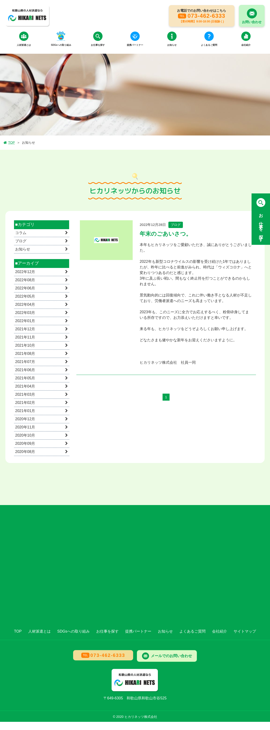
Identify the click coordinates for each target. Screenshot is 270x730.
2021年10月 (25, 346)
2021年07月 (25, 362)
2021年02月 (25, 403)
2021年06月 (25, 370)
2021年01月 (25, 411)
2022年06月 (25, 288)
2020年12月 (25, 419)
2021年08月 (25, 354)
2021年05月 (25, 378)
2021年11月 (25, 337)
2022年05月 (25, 297)
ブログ (20, 241)
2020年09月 (25, 444)
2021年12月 (25, 329)
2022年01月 (25, 321)
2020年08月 (25, 452)
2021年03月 (25, 395)
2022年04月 (25, 305)
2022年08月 (25, 280)
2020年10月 (25, 436)
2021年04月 (25, 386)
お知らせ (22, 250)
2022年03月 (25, 313)
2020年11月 (25, 427)
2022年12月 (25, 272)
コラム (20, 233)
